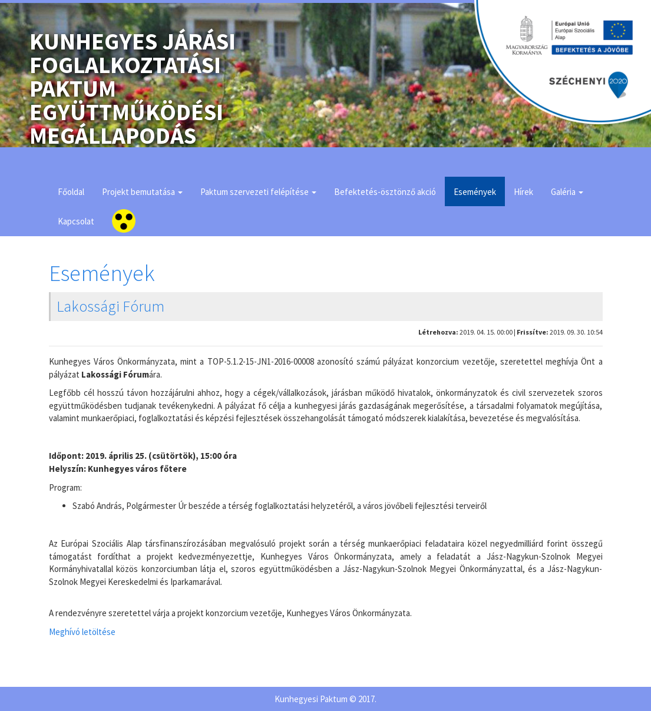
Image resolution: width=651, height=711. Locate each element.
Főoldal (71, 191)
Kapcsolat (76, 221)
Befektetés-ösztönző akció (385, 191)
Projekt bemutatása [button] (142, 191)
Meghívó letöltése (82, 631)
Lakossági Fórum (110, 306)
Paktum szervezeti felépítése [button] (258, 191)
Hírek (523, 191)
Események (475, 191)
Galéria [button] (567, 191)
